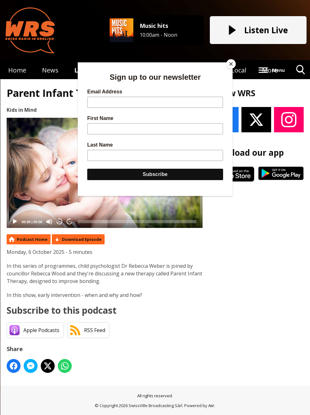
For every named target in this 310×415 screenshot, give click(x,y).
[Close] (231, 64)
